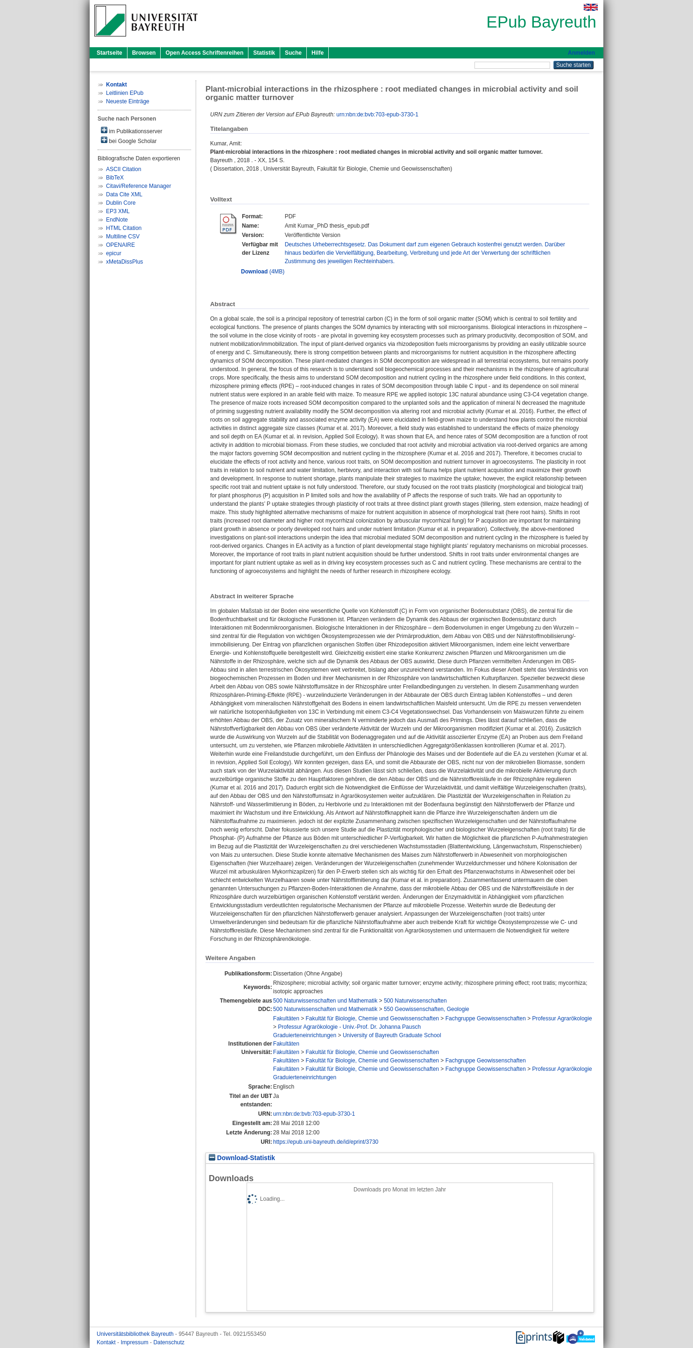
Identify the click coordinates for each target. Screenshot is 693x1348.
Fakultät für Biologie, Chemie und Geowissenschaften (372, 1018)
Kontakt (107, 1342)
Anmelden (581, 53)
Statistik (264, 53)
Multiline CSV (123, 236)
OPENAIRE (120, 245)
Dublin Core (120, 203)
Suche (293, 53)
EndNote (117, 219)
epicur (113, 253)
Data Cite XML (124, 194)
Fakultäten (286, 1018)
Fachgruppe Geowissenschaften (486, 1018)
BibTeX (115, 177)
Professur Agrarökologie (562, 1018)
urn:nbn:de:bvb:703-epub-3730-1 (377, 114)
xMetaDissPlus (124, 261)
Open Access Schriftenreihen (204, 53)
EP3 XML (118, 211)
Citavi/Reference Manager (138, 186)
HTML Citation (123, 228)
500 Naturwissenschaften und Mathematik (325, 1000)
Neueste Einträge (127, 101)
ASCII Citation (123, 169)
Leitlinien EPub (124, 93)
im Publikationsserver (131, 131)
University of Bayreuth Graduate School (392, 1035)
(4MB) (262, 271)
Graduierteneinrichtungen (304, 1035)
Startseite (109, 53)
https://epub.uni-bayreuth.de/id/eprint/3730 (326, 1142)
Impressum (135, 1342)
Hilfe (317, 53)
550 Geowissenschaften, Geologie (426, 1009)
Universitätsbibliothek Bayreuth (136, 1334)
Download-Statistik (242, 1158)
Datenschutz (168, 1342)
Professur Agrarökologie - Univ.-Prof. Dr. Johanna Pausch (349, 1027)
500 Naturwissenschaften (415, 1000)
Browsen (144, 53)
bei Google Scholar (128, 140)
